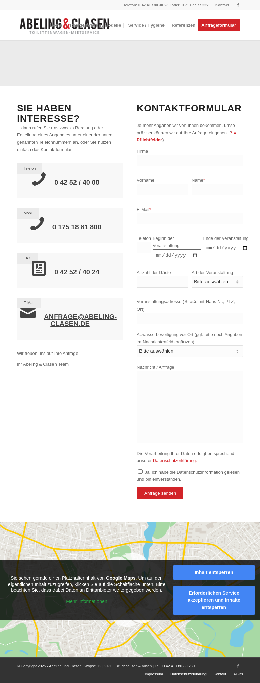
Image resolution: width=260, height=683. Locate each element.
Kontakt (222, 5)
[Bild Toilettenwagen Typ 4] (183, 65)
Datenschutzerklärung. (175, 461)
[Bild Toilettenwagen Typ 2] (81, 65)
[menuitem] (220, 5)
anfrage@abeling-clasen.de (80, 320)
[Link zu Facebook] (238, 5)
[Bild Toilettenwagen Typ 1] (30, 65)
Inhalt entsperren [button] (214, 573)
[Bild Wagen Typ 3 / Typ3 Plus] (132, 65)
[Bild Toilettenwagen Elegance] (234, 65)
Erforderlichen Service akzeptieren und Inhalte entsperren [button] (214, 601)
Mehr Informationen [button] (86, 602)
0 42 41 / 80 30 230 (154, 5)
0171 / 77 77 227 (194, 5)
